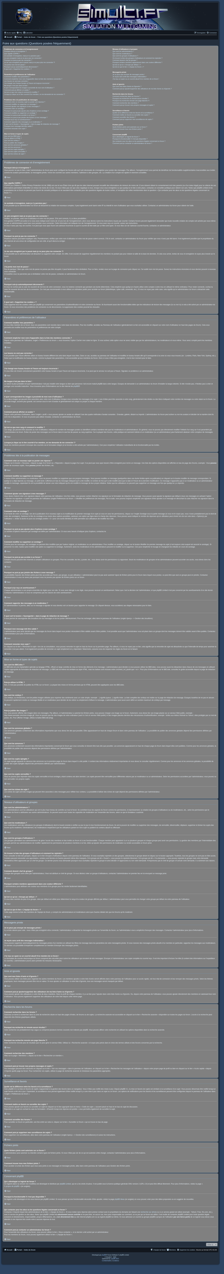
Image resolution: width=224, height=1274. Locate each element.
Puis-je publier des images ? (14, 143)
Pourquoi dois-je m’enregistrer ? (15, 51)
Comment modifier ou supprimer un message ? (20, 104)
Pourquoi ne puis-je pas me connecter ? (18, 60)
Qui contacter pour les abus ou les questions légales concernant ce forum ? (139, 141)
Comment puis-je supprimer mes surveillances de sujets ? (133, 119)
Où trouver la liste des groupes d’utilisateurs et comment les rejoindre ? (137, 58)
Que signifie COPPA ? (12, 53)
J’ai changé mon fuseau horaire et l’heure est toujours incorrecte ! (27, 83)
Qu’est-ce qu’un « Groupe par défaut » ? (127, 65)
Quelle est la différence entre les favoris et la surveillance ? (133, 113)
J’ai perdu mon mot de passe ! (14, 65)
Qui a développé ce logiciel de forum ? (126, 137)
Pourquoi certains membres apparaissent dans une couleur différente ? (137, 62)
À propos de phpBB (11, 1186)
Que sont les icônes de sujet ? (14, 154)
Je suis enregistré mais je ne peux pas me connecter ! (23, 58)
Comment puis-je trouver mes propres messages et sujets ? (133, 105)
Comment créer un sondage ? (14, 108)
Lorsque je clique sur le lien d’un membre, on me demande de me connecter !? (34, 94)
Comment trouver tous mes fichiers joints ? (127, 129)
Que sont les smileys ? (12, 140)
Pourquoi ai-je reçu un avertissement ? (17, 119)
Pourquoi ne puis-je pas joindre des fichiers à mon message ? (25, 117)
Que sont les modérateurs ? (122, 53)
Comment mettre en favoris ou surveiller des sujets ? (131, 115)
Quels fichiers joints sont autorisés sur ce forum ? (130, 127)
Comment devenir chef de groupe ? (125, 60)
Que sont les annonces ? (13, 147)
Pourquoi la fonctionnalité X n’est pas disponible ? (130, 139)
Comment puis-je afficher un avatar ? (17, 90)
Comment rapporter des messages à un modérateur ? (23, 122)
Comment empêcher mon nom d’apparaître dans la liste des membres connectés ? (33, 79)
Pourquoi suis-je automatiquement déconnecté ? (21, 67)
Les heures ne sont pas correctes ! (16, 81)
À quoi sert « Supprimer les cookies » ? (18, 69)
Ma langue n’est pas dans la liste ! (16, 85)
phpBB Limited (65, 1184)
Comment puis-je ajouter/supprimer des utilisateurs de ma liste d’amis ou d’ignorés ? (142, 89)
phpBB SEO (115, 1258)
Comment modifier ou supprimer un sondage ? (20, 113)
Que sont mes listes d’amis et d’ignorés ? (127, 86)
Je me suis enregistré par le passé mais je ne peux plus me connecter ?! (29, 62)
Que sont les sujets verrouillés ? (15, 151)
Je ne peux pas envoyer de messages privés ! (129, 74)
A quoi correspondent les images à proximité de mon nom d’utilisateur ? (29, 88)
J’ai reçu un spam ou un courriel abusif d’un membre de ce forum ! (136, 79)
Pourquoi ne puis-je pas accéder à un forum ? (20, 115)
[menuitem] (19, 33)
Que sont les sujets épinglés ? (14, 149)
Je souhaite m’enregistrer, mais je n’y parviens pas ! (22, 56)
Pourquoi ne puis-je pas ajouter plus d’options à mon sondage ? (26, 111)
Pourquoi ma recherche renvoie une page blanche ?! (131, 100)
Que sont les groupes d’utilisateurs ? (125, 56)
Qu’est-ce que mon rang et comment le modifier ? (21, 92)
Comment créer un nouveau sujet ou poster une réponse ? (24, 102)
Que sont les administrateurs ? (123, 51)
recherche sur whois (148, 1212)
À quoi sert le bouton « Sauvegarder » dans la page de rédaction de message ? (32, 124)
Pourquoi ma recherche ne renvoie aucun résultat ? (131, 98)
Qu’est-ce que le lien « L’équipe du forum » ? (128, 67)
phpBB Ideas (120, 1199)
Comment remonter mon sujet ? (15, 128)
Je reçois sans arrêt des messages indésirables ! (130, 76)
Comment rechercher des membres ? (126, 103)
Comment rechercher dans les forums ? (126, 96)
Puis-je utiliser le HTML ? (13, 138)
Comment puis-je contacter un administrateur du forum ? (132, 143)
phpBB (76, 386)
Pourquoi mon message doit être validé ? (18, 126)
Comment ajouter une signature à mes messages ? (22, 106)
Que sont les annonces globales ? (16, 145)
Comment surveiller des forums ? (124, 117)
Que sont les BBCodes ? (12, 136)
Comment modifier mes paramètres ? (17, 76)
